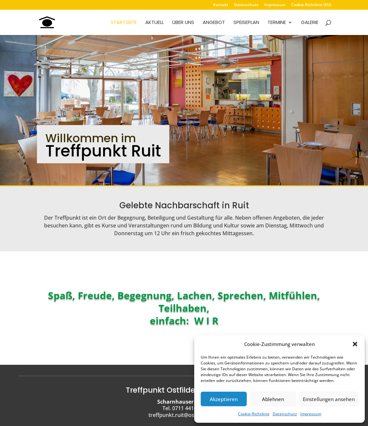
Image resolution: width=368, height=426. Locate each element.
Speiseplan (246, 23)
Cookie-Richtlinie (253, 414)
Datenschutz (285, 414)
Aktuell (154, 23)
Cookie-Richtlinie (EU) (311, 5)
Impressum (310, 414)
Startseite (124, 23)
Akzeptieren (224, 399)
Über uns (183, 23)
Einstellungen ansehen (329, 399)
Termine (276, 23)
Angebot (214, 23)
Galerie (309, 23)
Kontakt (220, 5)
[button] (355, 344)
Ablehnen (273, 399)
